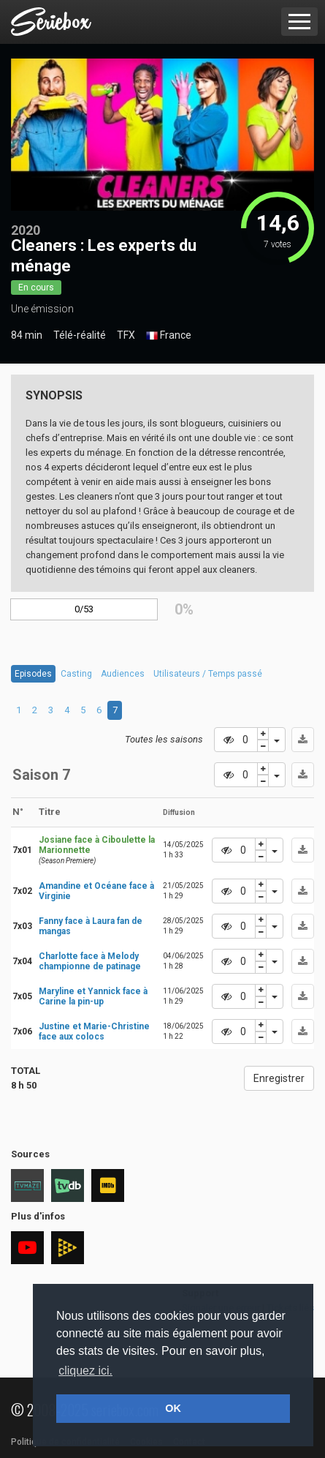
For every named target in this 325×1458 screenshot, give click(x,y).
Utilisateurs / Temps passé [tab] (207, 674)
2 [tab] (34, 709)
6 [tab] (99, 709)
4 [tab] (66, 709)
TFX (126, 335)
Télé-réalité (79, 335)
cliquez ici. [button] (85, 1370)
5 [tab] (82, 709)
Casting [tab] (76, 674)
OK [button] (173, 1408)
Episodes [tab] (33, 674)
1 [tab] (18, 709)
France (168, 336)
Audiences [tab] (123, 674)
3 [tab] (50, 709)
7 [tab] (115, 709)
